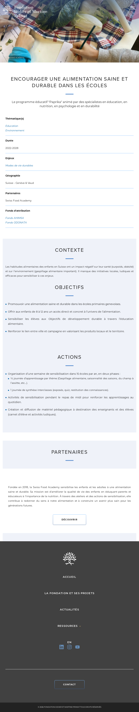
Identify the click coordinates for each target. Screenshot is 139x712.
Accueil (69, 576)
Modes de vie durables (19, 165)
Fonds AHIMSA (14, 218)
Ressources (69, 626)
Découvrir (69, 519)
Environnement (14, 130)
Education (11, 125)
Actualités (69, 609)
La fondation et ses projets (69, 593)
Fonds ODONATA (16, 222)
